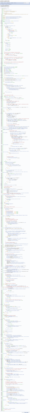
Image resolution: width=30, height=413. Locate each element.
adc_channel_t (8, 86)
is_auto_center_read (13, 157)
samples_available (12, 148)
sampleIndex (8, 116)
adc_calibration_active (20, 139)
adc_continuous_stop (10, 321)
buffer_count (16, 190)
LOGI (11, 137)
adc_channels (18, 86)
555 (1, 343)
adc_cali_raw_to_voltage (13, 171)
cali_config (17, 388)
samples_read (12, 127)
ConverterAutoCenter (7, 72)
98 (1, 58)
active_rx (8, 45)
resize (11, 116)
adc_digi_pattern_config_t (9, 254)
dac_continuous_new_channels (11, 196)
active (6, 40)
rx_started (6, 298)
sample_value (16, 133)
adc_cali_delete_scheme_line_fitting (10, 80)
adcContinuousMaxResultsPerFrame (19, 231)
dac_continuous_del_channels (11, 309)
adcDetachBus (20, 85)
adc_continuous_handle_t (7, 66)
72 (1, 42)
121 (1, 72)
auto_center (11, 72)
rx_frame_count (10, 243)
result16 (11, 118)
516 (1, 319)
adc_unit (17, 222)
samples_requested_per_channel (24, 151)
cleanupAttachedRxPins (8, 331)
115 (1, 68)
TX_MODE (9, 29)
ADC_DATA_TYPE (12, 133)
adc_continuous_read (12, 126)
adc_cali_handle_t (6, 67)
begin (6, 25)
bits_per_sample (18, 300)
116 (1, 69)
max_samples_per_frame (11, 231)
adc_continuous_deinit (11, 325)
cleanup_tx (8, 44)
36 (1, 23)
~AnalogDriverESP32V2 (10, 23)
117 (1, 69)
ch (11, 117)
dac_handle (12, 73)
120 (1, 71)
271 (1, 164)
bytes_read (16, 127)
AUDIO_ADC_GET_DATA (21, 133)
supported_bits (9, 368)
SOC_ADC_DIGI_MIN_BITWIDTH (16, 335)
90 (1, 53)
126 (1, 75)
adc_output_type (21, 263)
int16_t (8, 101)
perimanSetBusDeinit (8, 85)
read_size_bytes (10, 123)
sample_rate (15, 191)
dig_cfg (14, 260)
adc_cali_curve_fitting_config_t (11, 388)
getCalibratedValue (21, 139)
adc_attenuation (20, 256)
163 (1, 97)
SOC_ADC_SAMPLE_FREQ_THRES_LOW (15, 360)
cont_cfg (14, 188)
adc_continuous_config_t (8, 260)
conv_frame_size (10, 227)
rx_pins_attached (7, 71)
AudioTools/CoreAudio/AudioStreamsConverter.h (12, 18)
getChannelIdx (16, 134)
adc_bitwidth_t (16, 390)
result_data (9, 121)
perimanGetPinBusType (11, 88)
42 (1, 25)
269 (1, 163)
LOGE (9, 31)
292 (1, 177)
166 (1, 98)
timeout (5, 107)
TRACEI (6, 26)
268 (1, 162)
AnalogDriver (6, 408)
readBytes (7, 58)
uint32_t (11, 190)
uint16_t (8, 118)
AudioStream (12, 96)
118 (1, 70)
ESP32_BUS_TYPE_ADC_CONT (14, 85)
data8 (10, 102)
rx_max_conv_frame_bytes (14, 235)
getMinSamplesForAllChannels (20, 148)
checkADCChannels (9, 211)
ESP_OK (9, 107)
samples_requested (10, 119)
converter (10, 31)
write (7, 53)
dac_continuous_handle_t (7, 73)
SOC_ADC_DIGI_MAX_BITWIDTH (9, 337)
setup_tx (7, 203)
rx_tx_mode (10, 28)
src (12, 55)
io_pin (9, 87)
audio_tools (7, 19)
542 (1, 334)
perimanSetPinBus (10, 287)
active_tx (9, 33)
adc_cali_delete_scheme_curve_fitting (10, 79)
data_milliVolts (10, 170)
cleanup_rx (8, 46)
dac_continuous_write (11, 107)
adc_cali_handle (12, 67)
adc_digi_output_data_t (23, 120)
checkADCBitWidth (8, 334)
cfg (13, 25)
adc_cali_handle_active (10, 78)
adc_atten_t (14, 389)
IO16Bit (7, 96)
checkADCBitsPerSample (10, 213)
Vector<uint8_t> (7, 162)
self (17, 97)
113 (1, 67)
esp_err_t (6, 209)
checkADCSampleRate (9, 212)
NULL (12, 386)
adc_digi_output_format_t (13, 263)
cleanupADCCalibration (9, 77)
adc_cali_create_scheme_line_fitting (15, 395)
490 (1, 304)
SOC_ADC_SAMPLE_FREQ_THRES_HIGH (15, 361)
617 (1, 379)
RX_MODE (9, 34)
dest (12, 58)
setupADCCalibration (9, 280)
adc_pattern (14, 254)
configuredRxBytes (13, 63)
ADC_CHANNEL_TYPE (13, 164)
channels (13, 189)
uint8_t (11, 53)
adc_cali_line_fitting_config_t (11, 393)
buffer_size (19, 227)
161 (1, 96)
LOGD (9, 128)
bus (16, 316)
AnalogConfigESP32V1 (10, 25)
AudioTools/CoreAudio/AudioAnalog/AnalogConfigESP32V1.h (14, 17)
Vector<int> (7, 163)
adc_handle (12, 66)
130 (1, 77)
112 (1, 66)
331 (1, 203)
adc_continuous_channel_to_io (11, 222)
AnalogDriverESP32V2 (10, 97)
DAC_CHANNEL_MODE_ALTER (6, 194)
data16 (10, 101)
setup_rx (10, 35)
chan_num (20, 134)
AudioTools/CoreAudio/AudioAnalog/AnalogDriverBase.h (13, 16)
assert (7, 115)
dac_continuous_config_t (8, 188)
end (6, 42)
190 (1, 113)
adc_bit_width (10, 335)
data (27, 126)
